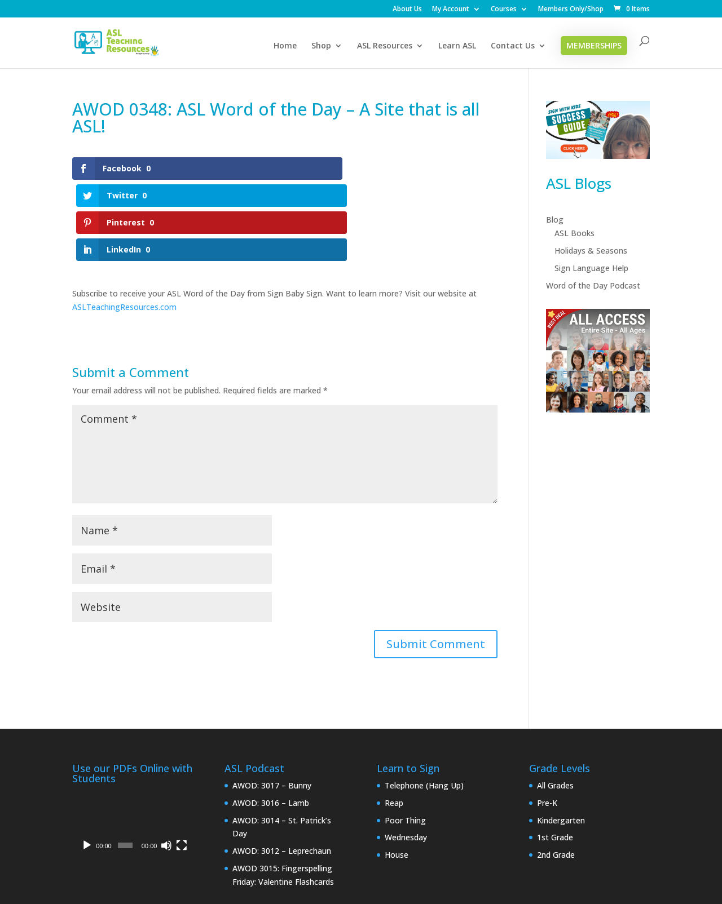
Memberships (594, 45)
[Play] (87, 764)
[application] (132, 742)
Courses (504, 10)
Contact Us (513, 46)
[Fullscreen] (181, 764)
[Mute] (166, 764)
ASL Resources (384, 46)
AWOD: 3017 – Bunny (271, 704)
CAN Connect (353, 888)
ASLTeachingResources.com (124, 226)
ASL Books (574, 233)
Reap (394, 721)
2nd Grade (556, 774)
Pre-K (547, 721)
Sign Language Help (591, 268)
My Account (450, 10)
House (396, 774)
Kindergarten (561, 739)
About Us (407, 10)
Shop (321, 46)
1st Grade (555, 756)
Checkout (390, 858)
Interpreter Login (262, 858)
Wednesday (406, 756)
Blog (554, 219)
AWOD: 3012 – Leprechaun (281, 770)
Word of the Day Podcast (593, 285)
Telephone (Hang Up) (424, 704)
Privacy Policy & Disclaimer (162, 858)
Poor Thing (405, 739)
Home (285, 46)
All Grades (555, 704)
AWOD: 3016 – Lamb (270, 721)
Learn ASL (457, 46)
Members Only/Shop (571, 10)
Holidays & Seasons (590, 250)
